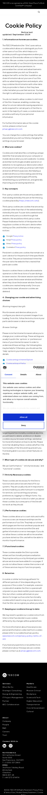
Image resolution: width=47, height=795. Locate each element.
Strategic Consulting (12, 691)
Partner (6, 701)
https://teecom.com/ (28, 200)
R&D (4, 728)
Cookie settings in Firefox (16, 363)
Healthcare (32, 687)
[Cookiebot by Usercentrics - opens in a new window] (33, 367)
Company (7, 721)
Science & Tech (34, 698)
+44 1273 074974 (12, 777)
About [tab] (38, 374)
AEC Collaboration (11, 704)
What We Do (8, 687)
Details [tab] (23, 374)
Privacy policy (16, 240)
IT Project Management (13, 698)
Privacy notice (18, 236)
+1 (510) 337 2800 (12, 763)
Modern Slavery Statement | (26, 792)
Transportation (33, 704)
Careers (6, 732)
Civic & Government (35, 708)
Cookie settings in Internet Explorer (19, 360)
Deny (23, 425)
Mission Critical (34, 691)
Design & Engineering (12, 694)
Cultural (30, 711)
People (6, 725)
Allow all (23, 417)
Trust (5, 735)
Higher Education (34, 701)
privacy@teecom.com (12, 129)
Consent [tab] (8, 374)
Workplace (31, 694)
